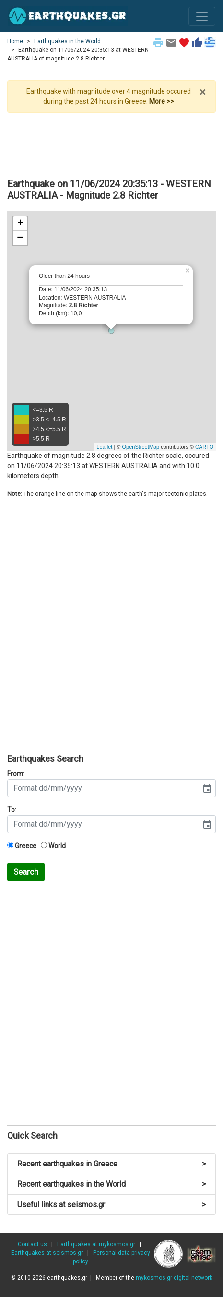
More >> (161, 101)
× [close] (203, 92)
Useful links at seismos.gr (111, 1204)
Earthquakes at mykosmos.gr (96, 1244)
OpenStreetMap (140, 447)
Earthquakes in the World (67, 41)
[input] (102, 788)
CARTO (204, 447)
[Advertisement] (111, 142)
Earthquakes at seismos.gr (47, 1252)
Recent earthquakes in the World (111, 1184)
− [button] (20, 238)
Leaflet (104, 447)
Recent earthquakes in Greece (111, 1163)
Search (25, 872)
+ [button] (20, 223)
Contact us (32, 1244)
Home (15, 41)
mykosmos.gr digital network (174, 1277)
